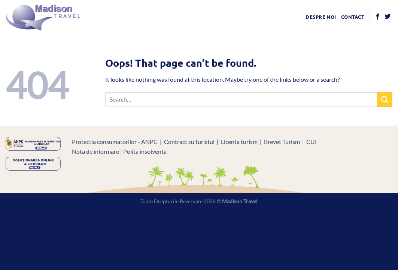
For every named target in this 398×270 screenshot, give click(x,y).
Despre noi (321, 17)
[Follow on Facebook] (378, 17)
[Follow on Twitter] (388, 17)
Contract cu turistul (189, 141)
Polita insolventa (145, 151)
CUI (311, 141)
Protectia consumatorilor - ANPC (115, 141)
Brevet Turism (282, 141)
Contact (352, 17)
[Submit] (384, 99)
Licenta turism (239, 141)
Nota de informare (95, 151)
